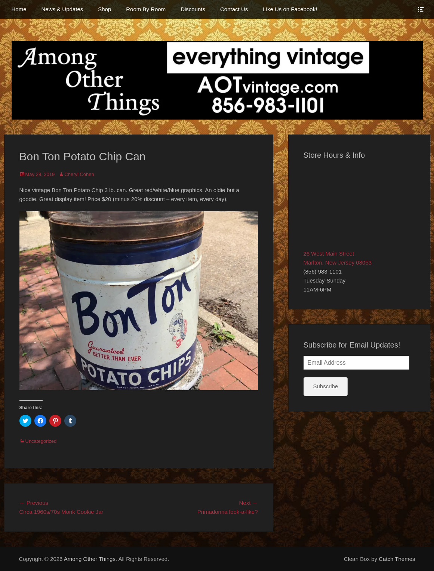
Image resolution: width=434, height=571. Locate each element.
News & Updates (62, 9)
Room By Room (146, 9)
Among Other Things (90, 559)
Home (19, 9)
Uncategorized (41, 441)
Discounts (193, 9)
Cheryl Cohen (79, 174)
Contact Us (234, 9)
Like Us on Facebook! (290, 9)
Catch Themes (397, 559)
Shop (104, 9)
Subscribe (325, 386)
